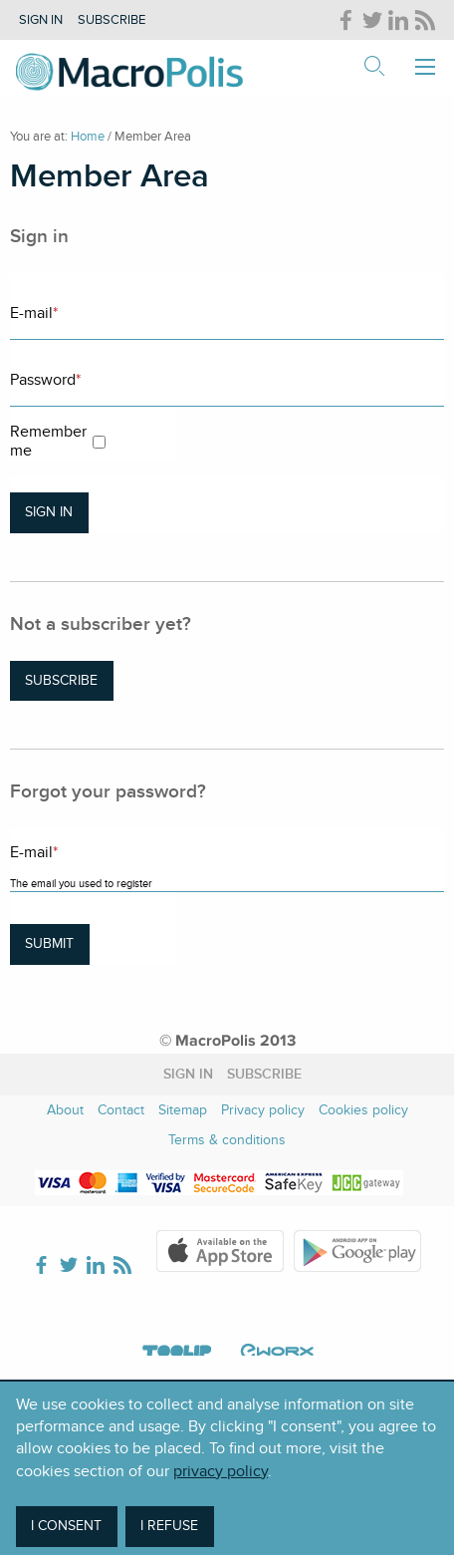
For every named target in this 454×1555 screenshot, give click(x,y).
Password (45, 380)
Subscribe (111, 20)
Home (88, 137)
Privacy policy (263, 1109)
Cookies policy (363, 1109)
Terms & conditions (227, 1139)
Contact (121, 1109)
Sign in (41, 20)
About (65, 1109)
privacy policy (220, 1471)
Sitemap (182, 1109)
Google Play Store (357, 1251)
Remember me (48, 442)
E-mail (34, 313)
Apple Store (220, 1251)
